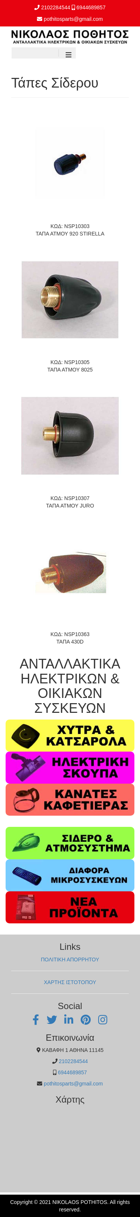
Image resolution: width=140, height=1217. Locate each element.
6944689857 (91, 7)
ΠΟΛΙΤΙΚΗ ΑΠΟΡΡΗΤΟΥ (70, 959)
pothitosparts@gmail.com (73, 19)
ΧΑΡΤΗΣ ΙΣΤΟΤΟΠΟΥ (70, 982)
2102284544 (55, 7)
